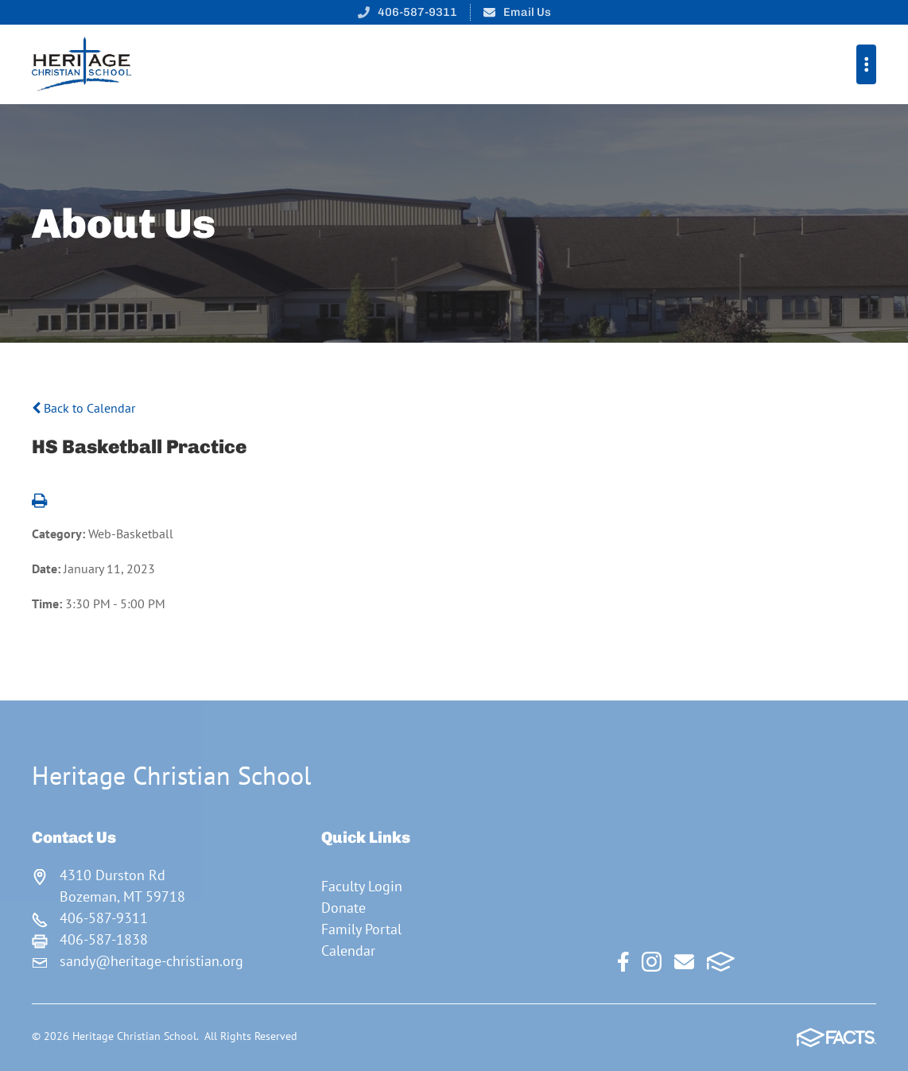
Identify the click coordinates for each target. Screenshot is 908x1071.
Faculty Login (361, 886)
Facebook (623, 962)
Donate (343, 907)
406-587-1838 (104, 939)
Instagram (652, 962)
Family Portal (361, 929)
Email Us (527, 12)
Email (684, 962)
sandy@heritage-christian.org (151, 961)
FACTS (721, 962)
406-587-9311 (417, 12)
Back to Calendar (83, 408)
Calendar (348, 950)
